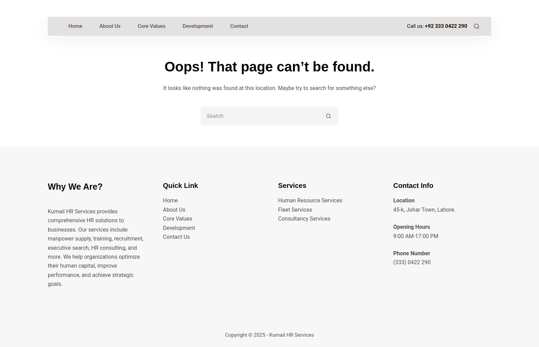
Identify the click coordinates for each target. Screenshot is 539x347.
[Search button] (328, 116)
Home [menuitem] (75, 26)
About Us (174, 209)
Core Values (177, 218)
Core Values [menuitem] (152, 26)
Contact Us (176, 237)
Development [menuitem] (198, 26)
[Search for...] (260, 116)
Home (170, 200)
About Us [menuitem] (110, 26)
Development (179, 228)
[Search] (476, 26)
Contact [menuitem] (239, 26)
